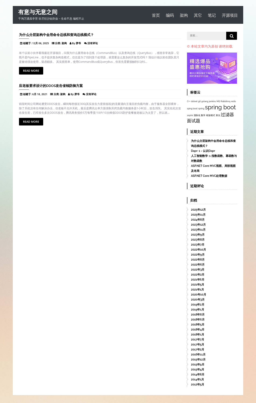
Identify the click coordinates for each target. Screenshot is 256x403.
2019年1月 (197, 309)
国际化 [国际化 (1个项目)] (197, 115)
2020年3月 (198, 299)
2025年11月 (198, 214)
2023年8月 (198, 239)
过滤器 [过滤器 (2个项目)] (227, 114)
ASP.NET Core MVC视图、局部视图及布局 (213, 168)
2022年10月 (198, 249)
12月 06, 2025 (40, 43)
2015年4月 (197, 369)
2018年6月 (198, 319)
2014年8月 (197, 374)
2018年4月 (197, 329)
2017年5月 (197, 344)
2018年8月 (198, 314)
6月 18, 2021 (39, 94)
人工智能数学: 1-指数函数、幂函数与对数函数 (214, 158)
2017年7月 (197, 339)
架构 (184, 15)
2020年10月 (198, 294)
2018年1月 (197, 334)
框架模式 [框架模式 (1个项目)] (210, 115)
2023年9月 (198, 234)
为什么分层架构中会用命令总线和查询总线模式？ (56, 35)
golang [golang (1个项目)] (204, 101)
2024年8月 (198, 219)
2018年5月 (197, 324)
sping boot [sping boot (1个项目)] (192, 108)
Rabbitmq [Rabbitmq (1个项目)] (225, 101)
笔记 (212, 15)
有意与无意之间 (37, 12)
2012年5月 (197, 384)
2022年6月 (198, 264)
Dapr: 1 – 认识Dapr (203, 150)
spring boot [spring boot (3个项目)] (220, 107)
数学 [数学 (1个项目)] (203, 115)
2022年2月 (197, 274)
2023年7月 (197, 244)
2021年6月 (197, 279)
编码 (170, 15)
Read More (31, 71)
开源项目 (230, 15)
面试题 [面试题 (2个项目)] (193, 120)
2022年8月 (198, 259)
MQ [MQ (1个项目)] (218, 101)
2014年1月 (197, 379)
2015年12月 (198, 359)
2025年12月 (198, 209)
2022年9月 (198, 254)
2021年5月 (197, 284)
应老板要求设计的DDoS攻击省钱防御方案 (51, 86)
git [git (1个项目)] (199, 101)
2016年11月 (198, 354)
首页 (156, 15)
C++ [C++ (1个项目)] (188, 101)
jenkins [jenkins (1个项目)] (212, 101)
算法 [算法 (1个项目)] (218, 115)
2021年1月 (197, 289)
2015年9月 (197, 364)
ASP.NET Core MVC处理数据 (209, 175)
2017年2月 (197, 349)
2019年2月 (197, 304)
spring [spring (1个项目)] (201, 108)
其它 (198, 15)
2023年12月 (198, 224)
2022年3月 (197, 269)
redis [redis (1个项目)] (233, 101)
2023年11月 (198, 229)
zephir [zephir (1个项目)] (190, 115)
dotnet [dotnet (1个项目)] (194, 101)
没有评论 (92, 43)
